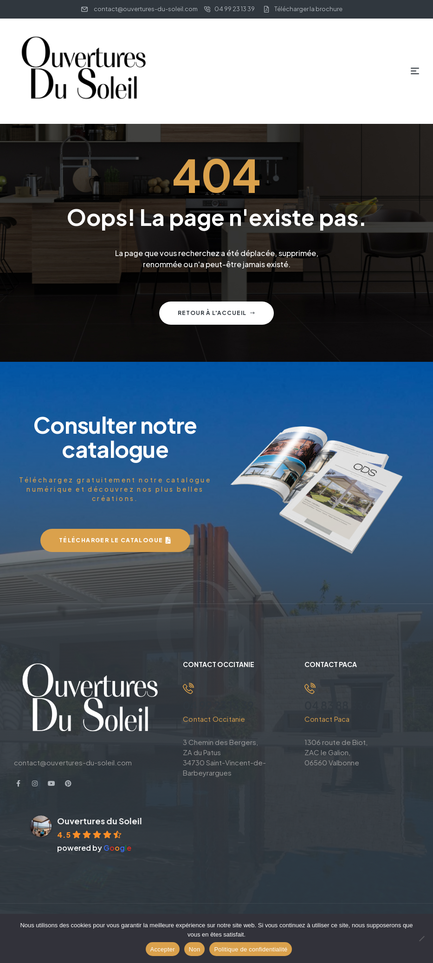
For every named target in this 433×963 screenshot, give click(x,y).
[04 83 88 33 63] (310, 688)
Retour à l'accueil (216, 312)
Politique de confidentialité (250, 949)
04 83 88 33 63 (343, 705)
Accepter (162, 949)
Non (194, 949)
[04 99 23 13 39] (188, 688)
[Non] (421, 938)
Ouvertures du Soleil (99, 820)
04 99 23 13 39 (219, 705)
